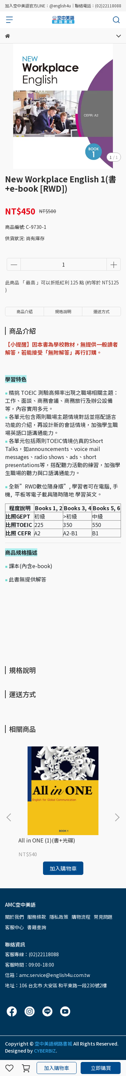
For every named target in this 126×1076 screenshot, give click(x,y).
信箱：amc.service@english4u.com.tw (47, 975)
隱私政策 (58, 916)
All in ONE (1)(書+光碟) (46, 840)
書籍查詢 (36, 927)
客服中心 (14, 927)
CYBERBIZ (45, 1050)
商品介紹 (24, 311)
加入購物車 (56, 1067)
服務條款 (36, 916)
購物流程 (81, 916)
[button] (117, 817)
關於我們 (14, 916)
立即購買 (101, 1067)
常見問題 (103, 916)
